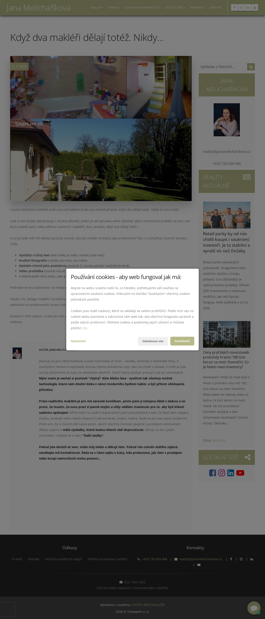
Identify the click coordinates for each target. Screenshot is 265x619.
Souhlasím (182, 341)
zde (84, 328)
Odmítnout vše (152, 341)
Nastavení (78, 341)
